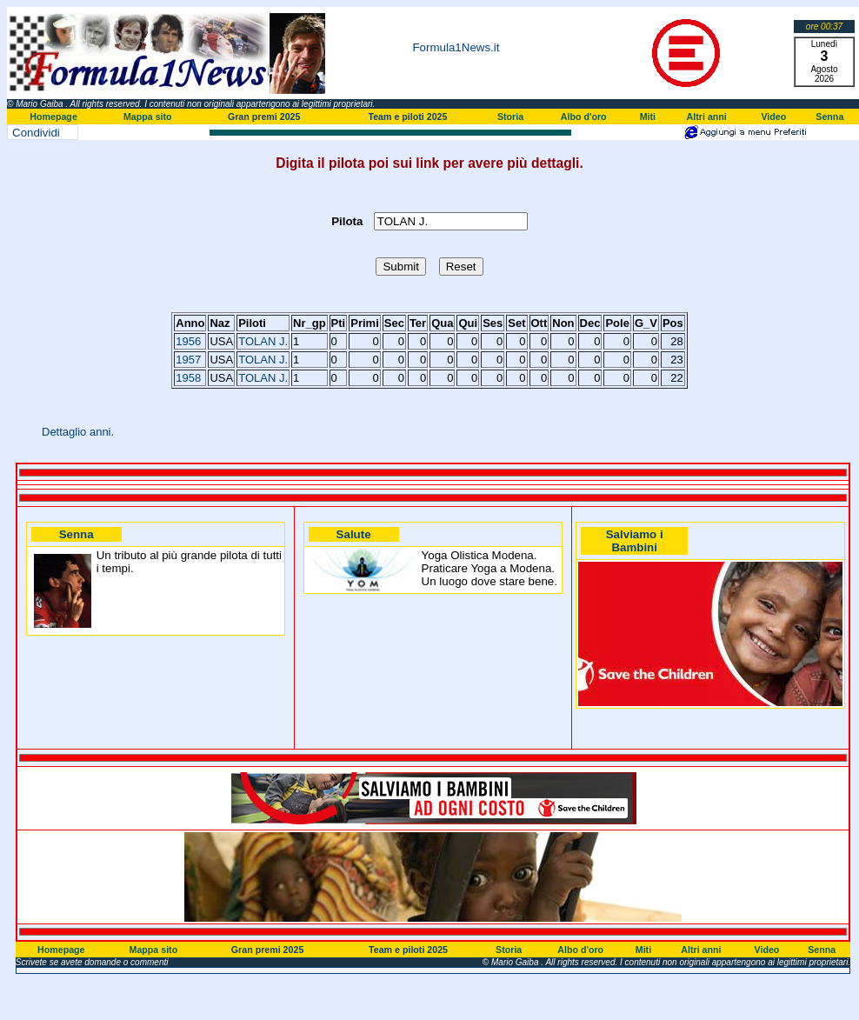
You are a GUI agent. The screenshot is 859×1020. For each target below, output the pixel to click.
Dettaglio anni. (78, 431)
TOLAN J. (263, 341)
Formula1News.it (455, 47)
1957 (188, 359)
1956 (188, 341)
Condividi (36, 132)
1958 (188, 377)
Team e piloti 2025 (407, 116)
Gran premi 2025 (264, 116)
